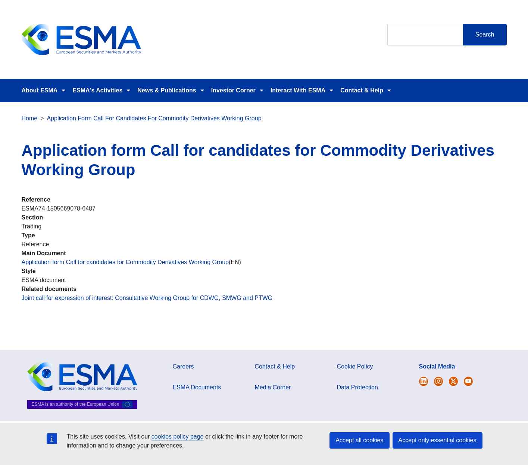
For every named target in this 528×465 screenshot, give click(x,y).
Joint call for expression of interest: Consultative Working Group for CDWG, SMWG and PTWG (147, 298)
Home (30, 118)
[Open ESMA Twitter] (423, 381)
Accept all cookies (359, 440)
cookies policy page (177, 436)
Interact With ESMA (298, 90)
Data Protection (357, 387)
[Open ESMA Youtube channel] (468, 381)
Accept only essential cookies (438, 440)
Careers (183, 366)
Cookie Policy (355, 366)
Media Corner (273, 387)
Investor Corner (233, 90)
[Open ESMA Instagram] (438, 381)
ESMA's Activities (97, 90)
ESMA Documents (197, 387)
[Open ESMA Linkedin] (453, 381)
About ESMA (40, 90)
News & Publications (166, 90)
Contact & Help (361, 90)
